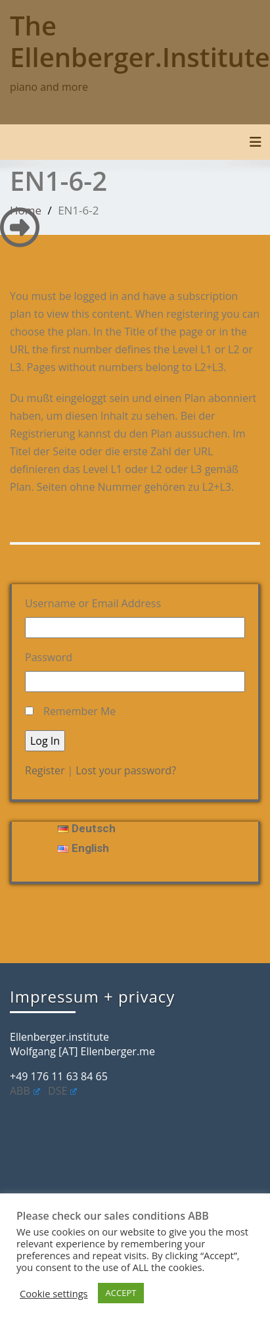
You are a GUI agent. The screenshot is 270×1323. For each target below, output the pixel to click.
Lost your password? (126, 770)
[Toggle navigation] (255, 142)
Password (48, 657)
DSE (62, 1091)
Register (44, 770)
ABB (25, 1091)
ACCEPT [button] (121, 1293)
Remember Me (79, 711)
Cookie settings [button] (54, 1293)
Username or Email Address (93, 603)
